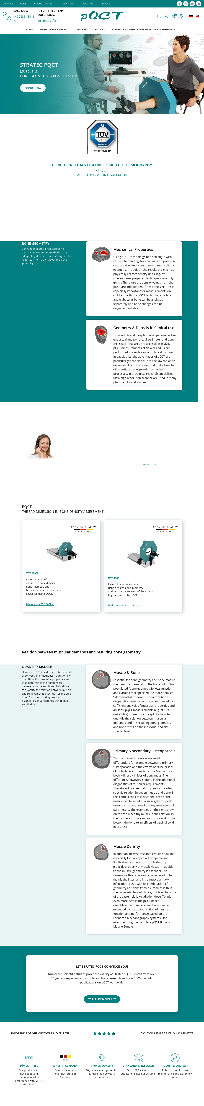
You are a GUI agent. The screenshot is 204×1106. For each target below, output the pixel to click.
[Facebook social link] (179, 3)
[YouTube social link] (192, 3)
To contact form (48, 21)
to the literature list (102, 999)
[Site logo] (102, 16)
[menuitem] (191, 16)
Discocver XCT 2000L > (40, 605)
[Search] (159, 16)
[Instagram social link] (185, 3)
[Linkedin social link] (198, 3)
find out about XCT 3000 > (124, 606)
